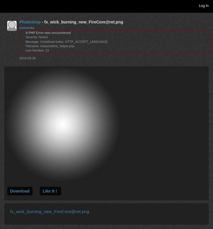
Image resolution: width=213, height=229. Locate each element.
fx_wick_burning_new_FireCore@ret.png (49, 211)
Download (20, 191)
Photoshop (30, 22)
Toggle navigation (7, 5)
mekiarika (26, 28)
